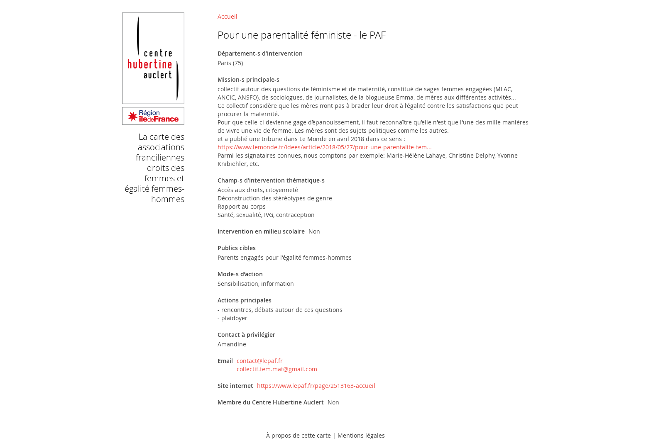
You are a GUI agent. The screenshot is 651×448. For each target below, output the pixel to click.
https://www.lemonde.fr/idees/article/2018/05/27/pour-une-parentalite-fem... (325, 147)
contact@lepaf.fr (260, 361)
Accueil (227, 16)
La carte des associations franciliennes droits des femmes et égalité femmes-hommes (154, 168)
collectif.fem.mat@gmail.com (277, 369)
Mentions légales (361, 435)
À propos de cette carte (298, 435)
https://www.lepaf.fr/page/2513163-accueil (316, 386)
